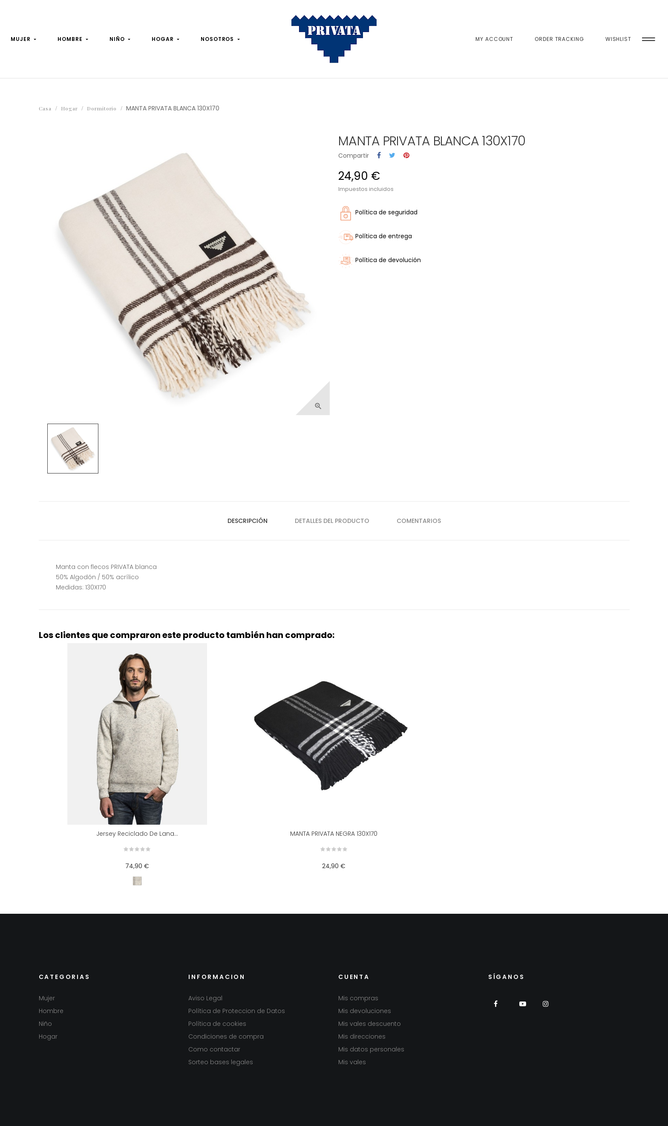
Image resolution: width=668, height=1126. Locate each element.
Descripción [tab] (247, 521)
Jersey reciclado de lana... (137, 833)
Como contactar (214, 1049)
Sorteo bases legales (220, 1062)
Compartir (379, 156)
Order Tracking (559, 39)
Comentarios (419, 521)
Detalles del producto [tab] (332, 521)
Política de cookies (217, 1023)
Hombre (51, 1011)
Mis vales (352, 1062)
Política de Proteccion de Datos (236, 1011)
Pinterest (406, 156)
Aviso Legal (205, 998)
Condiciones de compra (226, 1036)
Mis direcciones (362, 1036)
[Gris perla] (137, 881)
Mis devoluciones (364, 1011)
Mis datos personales (371, 1049)
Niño (45, 1023)
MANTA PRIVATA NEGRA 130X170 (333, 833)
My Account (494, 39)
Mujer (47, 998)
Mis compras (358, 998)
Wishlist (618, 39)
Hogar (48, 1036)
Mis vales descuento (369, 1023)
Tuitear (392, 156)
